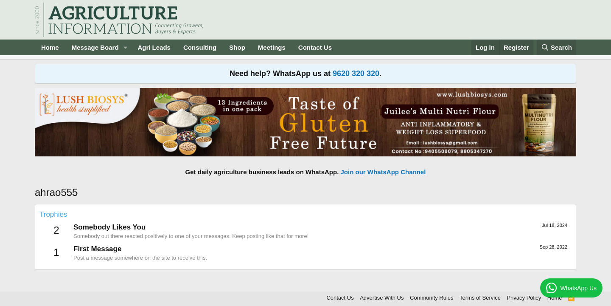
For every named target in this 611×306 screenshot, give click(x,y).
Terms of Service (480, 298)
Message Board (95, 47)
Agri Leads (154, 47)
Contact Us (315, 47)
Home (50, 47)
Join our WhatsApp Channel (383, 172)
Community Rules (432, 298)
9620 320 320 (356, 73)
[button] (125, 47)
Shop (237, 47)
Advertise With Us (382, 298)
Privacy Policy (524, 298)
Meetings (272, 47)
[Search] (557, 47)
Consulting (199, 47)
